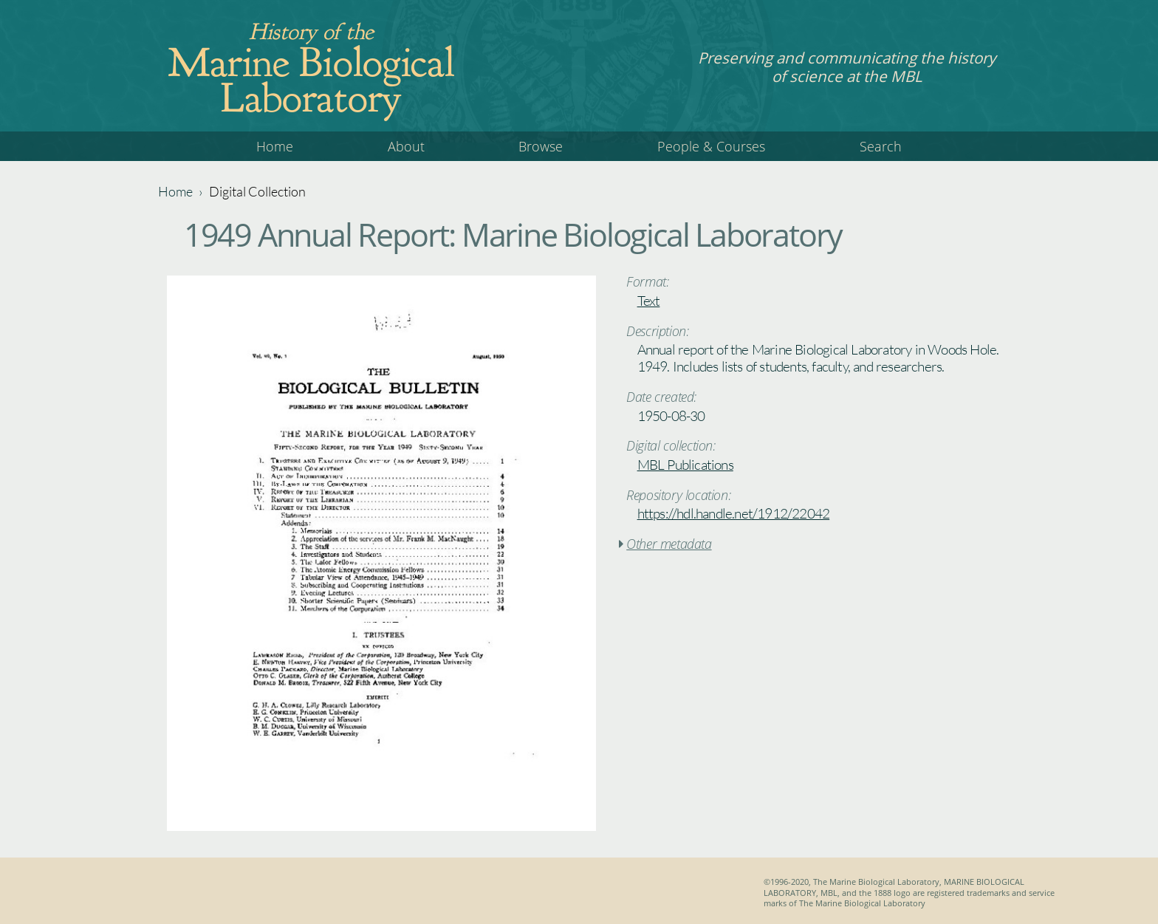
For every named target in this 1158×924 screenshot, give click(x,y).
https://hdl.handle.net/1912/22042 (733, 513)
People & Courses (711, 146)
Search (881, 146)
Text (648, 300)
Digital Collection (257, 191)
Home (274, 146)
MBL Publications (685, 464)
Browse (540, 146)
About (406, 146)
